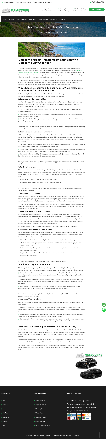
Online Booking (43, 19)
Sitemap (5, 421)
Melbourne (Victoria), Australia (79, 401)
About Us (12, 19)
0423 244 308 (73, 404)
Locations (53, 19)
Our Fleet (32, 19)
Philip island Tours (40, 417)
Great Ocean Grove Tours (42, 425)
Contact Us (62, 19)
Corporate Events (40, 405)
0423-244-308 (98, 2)
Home (4, 19)
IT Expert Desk (75, 435)
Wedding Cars (39, 409)
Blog (4, 425)
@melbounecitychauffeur (42, 2)
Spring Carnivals (40, 421)
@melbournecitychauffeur (77, 411)
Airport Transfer (40, 401)
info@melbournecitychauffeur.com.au (17, 2)
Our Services (21, 19)
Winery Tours (39, 413)
